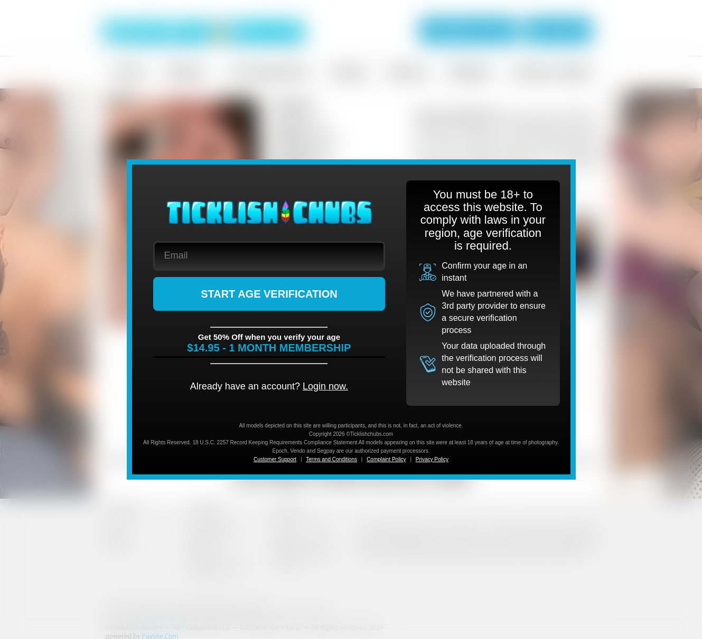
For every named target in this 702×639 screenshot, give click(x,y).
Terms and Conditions (331, 459)
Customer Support (275, 459)
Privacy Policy (432, 459)
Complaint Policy (386, 459)
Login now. (325, 386)
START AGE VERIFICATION (269, 294)
